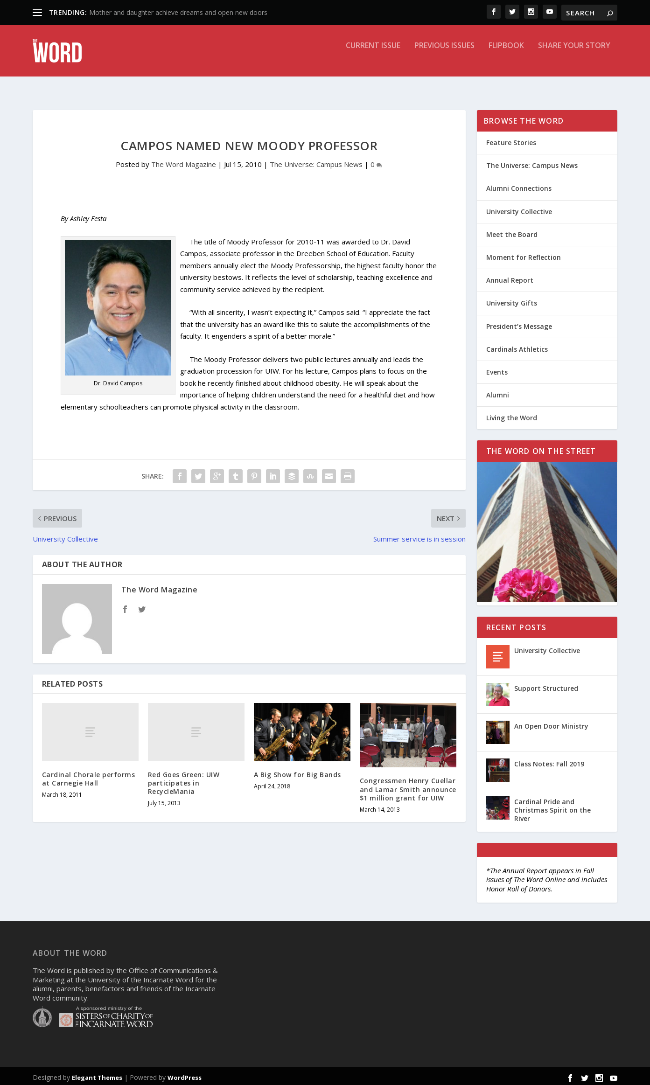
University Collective (519, 208)
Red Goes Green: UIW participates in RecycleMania (184, 780)
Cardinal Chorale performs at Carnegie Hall (88, 775)
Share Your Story (574, 57)
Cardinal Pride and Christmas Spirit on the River (552, 807)
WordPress (185, 1074)
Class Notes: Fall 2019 (549, 760)
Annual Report (509, 276)
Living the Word (511, 414)
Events (497, 368)
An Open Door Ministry (551, 722)
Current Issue (373, 57)
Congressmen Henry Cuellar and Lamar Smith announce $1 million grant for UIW (408, 786)
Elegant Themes (97, 1074)
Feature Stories (511, 139)
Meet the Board (512, 231)
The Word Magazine (183, 161)
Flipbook (506, 57)
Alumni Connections (519, 185)
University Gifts (511, 299)
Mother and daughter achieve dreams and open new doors (178, 12)
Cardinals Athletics (517, 345)
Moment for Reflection (523, 254)
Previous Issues (444, 57)
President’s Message (519, 323)
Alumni (497, 391)
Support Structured (546, 685)
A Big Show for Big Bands (297, 771)
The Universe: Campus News (316, 161)
